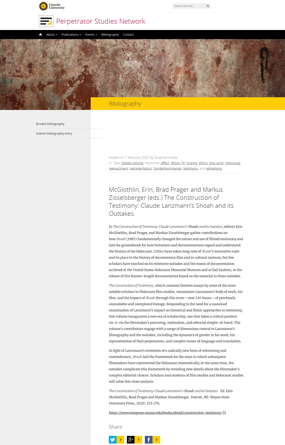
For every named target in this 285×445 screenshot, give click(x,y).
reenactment (118, 134)
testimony (190, 134)
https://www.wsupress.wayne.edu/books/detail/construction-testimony (165, 379)
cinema (191, 129)
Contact (128, 35)
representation (141, 134)
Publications (71, 35)
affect (165, 129)
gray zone (216, 129)
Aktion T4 (178, 129)
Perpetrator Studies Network (100, 21)
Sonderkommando (168, 134)
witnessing (214, 134)
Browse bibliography (50, 124)
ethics (203, 129)
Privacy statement (232, 428)
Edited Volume (132, 129)
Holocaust (232, 129)
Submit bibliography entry (54, 133)
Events (91, 35)
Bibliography (110, 35)
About (51, 35)
